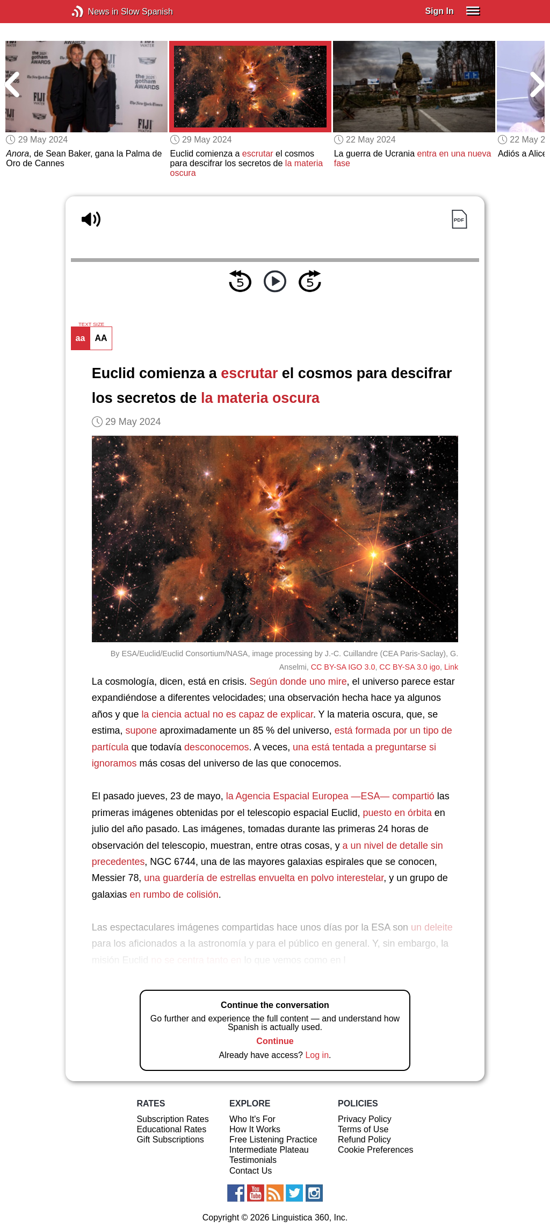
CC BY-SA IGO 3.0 (343, 667)
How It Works (254, 1129)
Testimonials (253, 1160)
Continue (274, 1041)
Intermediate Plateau (269, 1149)
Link (451, 667)
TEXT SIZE (91, 324)
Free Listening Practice (273, 1139)
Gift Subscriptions (170, 1139)
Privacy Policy (365, 1119)
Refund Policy (364, 1139)
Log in (317, 1055)
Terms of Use (363, 1129)
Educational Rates (171, 1129)
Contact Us (250, 1170)
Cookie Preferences (376, 1149)
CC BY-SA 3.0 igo (409, 667)
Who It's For (252, 1119)
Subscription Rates (172, 1119)
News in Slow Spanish (93, 11)
